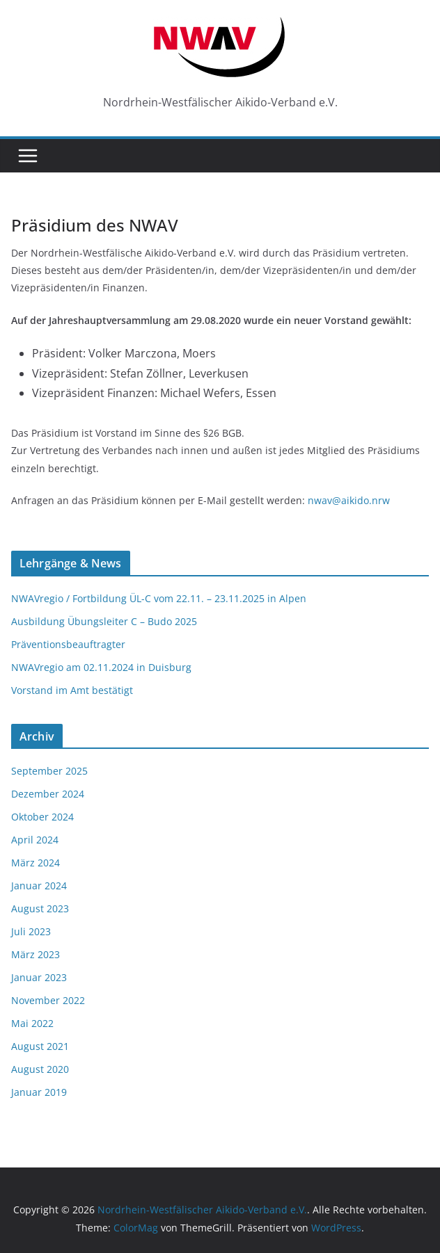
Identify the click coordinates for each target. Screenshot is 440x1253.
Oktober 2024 (42, 816)
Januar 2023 (39, 977)
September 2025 (49, 770)
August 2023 (40, 908)
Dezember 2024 (47, 793)
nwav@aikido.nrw (349, 500)
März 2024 (35, 862)
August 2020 (40, 1069)
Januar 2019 (39, 1092)
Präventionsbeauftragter (68, 644)
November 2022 (48, 1000)
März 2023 (35, 954)
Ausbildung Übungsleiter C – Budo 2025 (104, 621)
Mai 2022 (32, 1023)
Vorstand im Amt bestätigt (72, 690)
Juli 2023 (31, 931)
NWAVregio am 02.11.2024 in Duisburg (101, 667)
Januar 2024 (39, 885)
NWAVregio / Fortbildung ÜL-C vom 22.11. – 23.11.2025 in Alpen (158, 598)
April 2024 (34, 839)
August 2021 (40, 1046)
